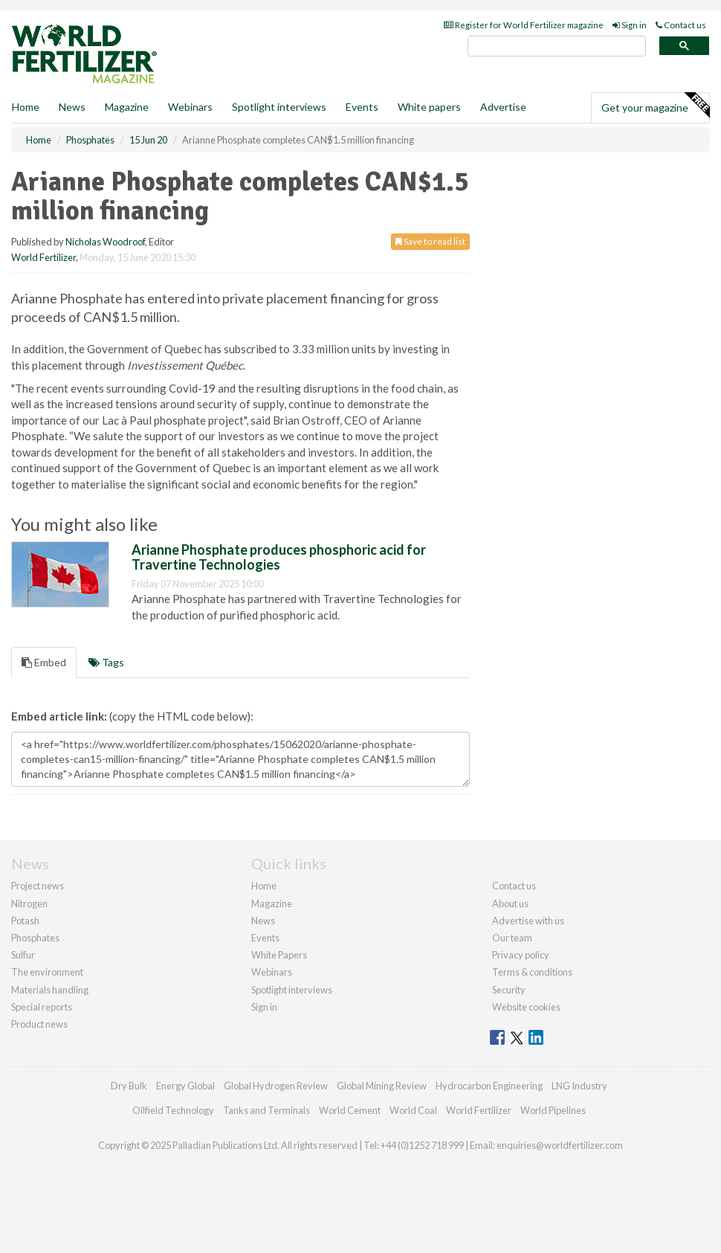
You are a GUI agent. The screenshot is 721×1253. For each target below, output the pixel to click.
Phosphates (35, 938)
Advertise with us (528, 921)
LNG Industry (579, 1086)
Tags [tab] (106, 662)
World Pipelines (553, 1110)
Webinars (190, 106)
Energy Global (185, 1086)
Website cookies (526, 1007)
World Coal (413, 1110)
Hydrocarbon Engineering (489, 1086)
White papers (429, 106)
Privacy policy (520, 955)
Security (509, 990)
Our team (512, 938)
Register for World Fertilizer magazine (524, 25)
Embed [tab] (44, 662)
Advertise (503, 106)
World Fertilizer (43, 257)
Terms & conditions (532, 972)
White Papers (279, 955)
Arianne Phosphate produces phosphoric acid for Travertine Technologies (279, 557)
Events (362, 106)
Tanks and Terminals (266, 1110)
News (263, 921)
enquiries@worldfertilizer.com (560, 1145)
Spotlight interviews (279, 106)
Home (25, 106)
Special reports (41, 1007)
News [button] (72, 106)
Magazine (127, 106)
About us (510, 903)
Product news (39, 1024)
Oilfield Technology (173, 1110)
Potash (25, 921)
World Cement (350, 1110)
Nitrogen (29, 903)
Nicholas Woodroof (105, 242)
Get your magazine (655, 105)
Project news (37, 886)
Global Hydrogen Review (276, 1086)
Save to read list (430, 241)
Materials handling (49, 990)
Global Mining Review (382, 1086)
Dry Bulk (129, 1086)
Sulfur (23, 955)
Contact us (681, 25)
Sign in (629, 25)
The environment (47, 972)
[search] (557, 46)
